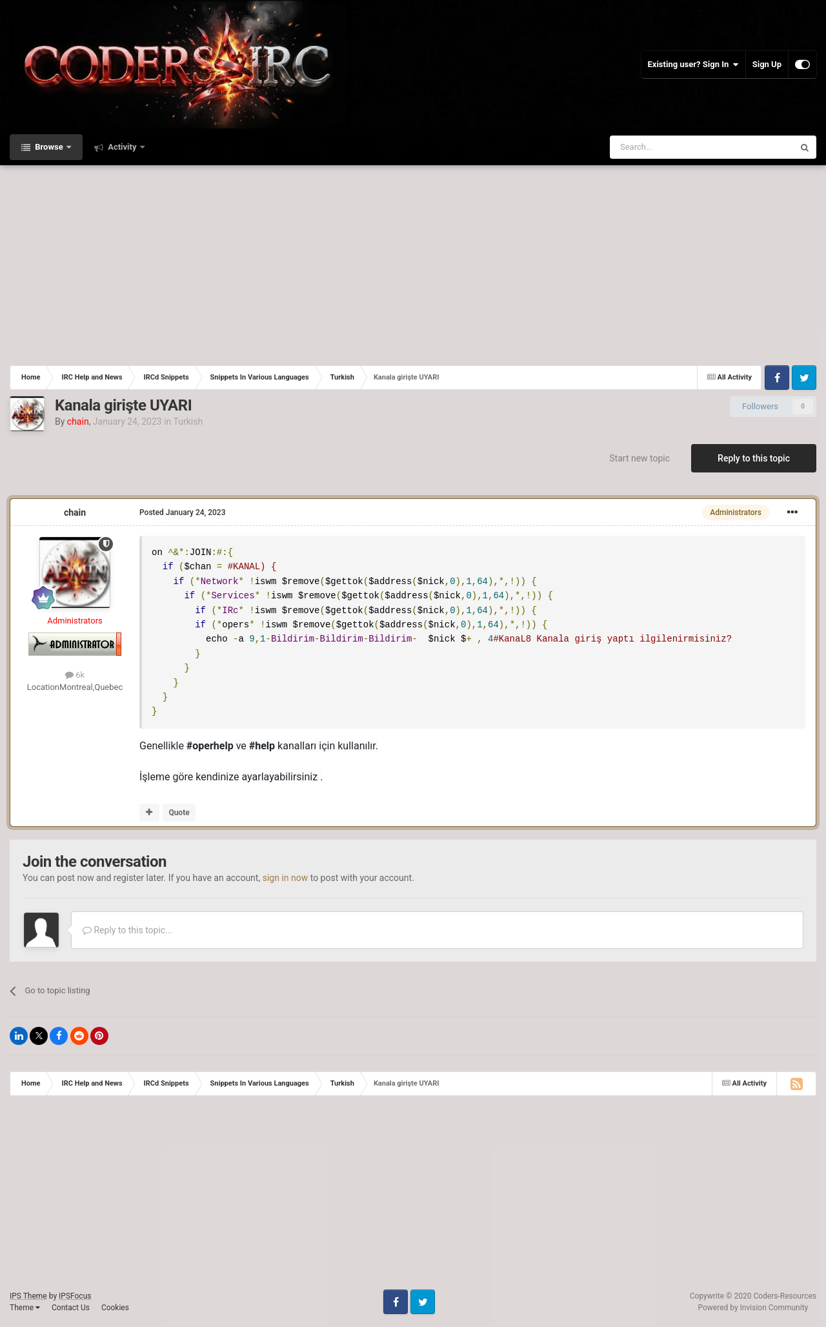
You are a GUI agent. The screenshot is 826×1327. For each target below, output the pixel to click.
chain (75, 512)
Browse (49, 147)
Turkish (188, 421)
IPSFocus (75, 1296)
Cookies (115, 1307)
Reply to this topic (754, 458)
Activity (122, 147)
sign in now (285, 878)
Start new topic (639, 458)
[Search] (671, 147)
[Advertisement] (413, 262)
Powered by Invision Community (753, 1307)
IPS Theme (28, 1296)
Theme (25, 1307)
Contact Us (71, 1307)
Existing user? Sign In (693, 64)
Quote (178, 812)
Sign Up (766, 64)
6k (75, 675)
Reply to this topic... (127, 930)
